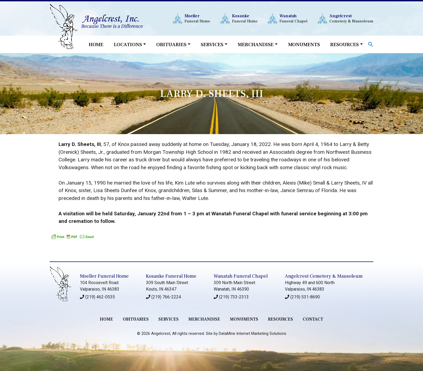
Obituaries (171, 44)
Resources (344, 44)
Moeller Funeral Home (104, 276)
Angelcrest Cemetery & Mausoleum (324, 276)
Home (96, 44)
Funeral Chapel (293, 18)
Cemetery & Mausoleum (351, 18)
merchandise (204, 319)
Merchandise (256, 44)
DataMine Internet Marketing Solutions (252, 333)
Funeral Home (197, 18)
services (168, 319)
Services (212, 44)
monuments (244, 319)
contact (313, 319)
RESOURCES (280, 319)
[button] (370, 43)
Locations (128, 44)
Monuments (304, 44)
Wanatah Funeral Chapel (241, 276)
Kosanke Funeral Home (171, 276)
